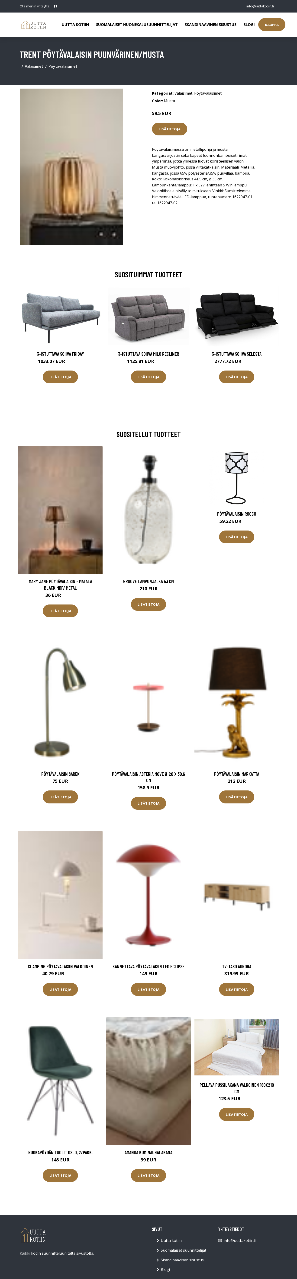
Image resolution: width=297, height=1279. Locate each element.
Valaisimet (34, 66)
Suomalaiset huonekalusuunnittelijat (137, 24)
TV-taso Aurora (236, 966)
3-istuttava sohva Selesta (236, 354)
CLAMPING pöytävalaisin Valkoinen (60, 966)
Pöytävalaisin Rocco (236, 514)
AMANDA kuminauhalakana (148, 1152)
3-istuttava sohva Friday (60, 354)
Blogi (249, 24)
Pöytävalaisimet (62, 66)
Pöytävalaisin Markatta (236, 774)
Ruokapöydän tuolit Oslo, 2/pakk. (60, 1152)
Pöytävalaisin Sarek (60, 774)
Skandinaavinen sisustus (210, 24)
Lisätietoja (170, 129)
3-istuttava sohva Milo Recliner (148, 354)
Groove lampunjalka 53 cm (148, 581)
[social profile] (55, 6)
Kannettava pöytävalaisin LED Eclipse (148, 966)
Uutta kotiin (75, 24)
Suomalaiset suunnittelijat (183, 1250)
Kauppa (272, 24)
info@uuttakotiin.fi (260, 6)
